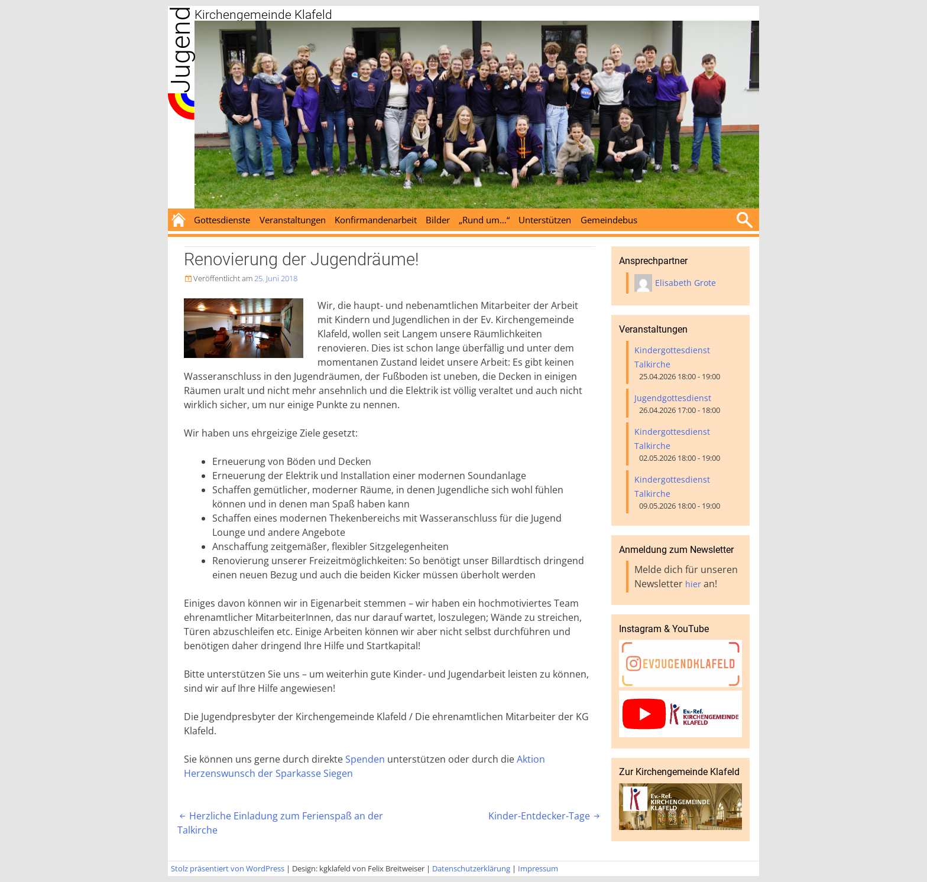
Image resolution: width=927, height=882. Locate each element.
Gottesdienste (222, 220)
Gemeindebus (609, 220)
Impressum (538, 868)
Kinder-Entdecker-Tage (545, 815)
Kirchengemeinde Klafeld (263, 15)
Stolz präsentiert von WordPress (227, 868)
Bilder (438, 220)
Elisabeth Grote (685, 282)
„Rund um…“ (484, 220)
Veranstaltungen (293, 220)
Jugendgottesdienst (672, 397)
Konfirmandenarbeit (376, 220)
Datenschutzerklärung (471, 868)
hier (693, 584)
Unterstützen (544, 220)
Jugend (180, 49)
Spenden (365, 759)
